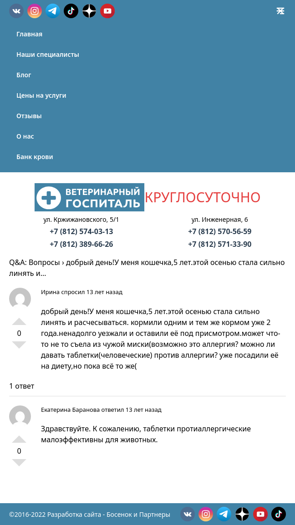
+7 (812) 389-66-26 (81, 244)
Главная (29, 34)
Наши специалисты (47, 54)
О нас (25, 136)
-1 (19, 348)
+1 (19, 317)
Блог (23, 74)
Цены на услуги (41, 95)
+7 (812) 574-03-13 (81, 231)
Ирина (50, 292)
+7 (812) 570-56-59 (219, 231)
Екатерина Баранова (70, 409)
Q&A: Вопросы (34, 262)
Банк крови (34, 156)
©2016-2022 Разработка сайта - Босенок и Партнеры (89, 514)
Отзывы (29, 115)
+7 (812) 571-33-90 (219, 244)
